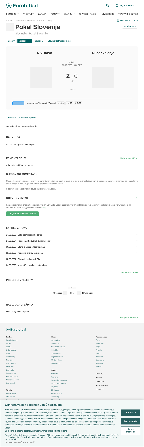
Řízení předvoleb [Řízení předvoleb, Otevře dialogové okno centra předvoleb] (130, 430)
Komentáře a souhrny (59, 380)
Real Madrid (55, 363)
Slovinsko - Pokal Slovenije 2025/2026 (30, 20)
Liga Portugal (11, 363)
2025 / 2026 (129, 26)
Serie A (9, 347)
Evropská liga (11, 373)
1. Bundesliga (11, 350)
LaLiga (8, 343)
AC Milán (54, 350)
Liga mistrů (10, 370)
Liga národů (10, 383)
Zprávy (11, 41)
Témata (9, 390)
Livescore (108, 14)
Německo (99, 357)
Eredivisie (9, 366)
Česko (98, 340)
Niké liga (9, 360)
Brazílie (98, 366)
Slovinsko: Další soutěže (61, 41)
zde (44, 208)
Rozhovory (55, 397)
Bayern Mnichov (57, 357)
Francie (99, 350)
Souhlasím (131, 413)
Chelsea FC (55, 343)
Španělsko (100, 360)
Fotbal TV (100, 389)
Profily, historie (56, 393)
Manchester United (58, 347)
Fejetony (54, 387)
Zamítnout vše (130, 421)
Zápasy (42, 14)
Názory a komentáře (58, 383)
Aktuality (54, 374)
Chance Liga (10, 357)
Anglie (98, 347)
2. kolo (72, 62)
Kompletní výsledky (129, 317)
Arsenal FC (55, 340)
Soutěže (12, 14)
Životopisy (55, 390)
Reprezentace (88, 14)
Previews (54, 377)
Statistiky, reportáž (27, 118)
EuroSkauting (11, 393)
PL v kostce (10, 397)
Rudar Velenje (103, 53)
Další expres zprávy (129, 273)
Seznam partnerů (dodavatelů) (20, 442)
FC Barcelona (56, 360)
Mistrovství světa (12, 380)
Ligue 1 (8, 353)
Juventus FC (56, 353)
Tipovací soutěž (128, 14)
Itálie (97, 353)
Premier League (12, 340)
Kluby (55, 14)
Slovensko (100, 343)
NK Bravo (44, 53)
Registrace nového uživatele (22, 214)
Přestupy (28, 14)
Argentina (99, 363)
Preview (12, 118)
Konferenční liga (12, 376)
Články (54, 370)
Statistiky (39, 41)
